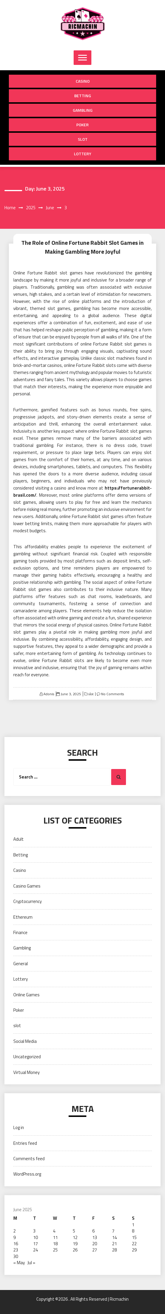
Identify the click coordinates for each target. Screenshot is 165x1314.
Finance (20, 932)
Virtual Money (26, 1072)
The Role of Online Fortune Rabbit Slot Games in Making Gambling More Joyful (82, 247)
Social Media (25, 1041)
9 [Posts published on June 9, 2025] (14, 1237)
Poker (82, 125)
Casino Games (27, 886)
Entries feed (25, 1143)
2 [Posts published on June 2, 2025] (14, 1230)
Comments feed (29, 1158)
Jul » (31, 1262)
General (20, 963)
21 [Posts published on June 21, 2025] (114, 1243)
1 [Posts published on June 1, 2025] (133, 1224)
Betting (82, 95)
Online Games (26, 994)
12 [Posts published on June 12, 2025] (75, 1237)
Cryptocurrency (27, 901)
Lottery (82, 154)
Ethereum (23, 917)
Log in (18, 1127)
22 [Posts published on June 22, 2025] (134, 1243)
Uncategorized (27, 1056)
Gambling (83, 110)
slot (83, 139)
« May (19, 1262)
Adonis (48, 694)
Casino (83, 81)
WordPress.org (27, 1174)
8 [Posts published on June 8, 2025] (133, 1230)
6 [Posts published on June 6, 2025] (93, 1230)
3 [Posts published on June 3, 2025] (34, 1230)
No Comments (112, 694)
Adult (18, 839)
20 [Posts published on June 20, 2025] (94, 1243)
